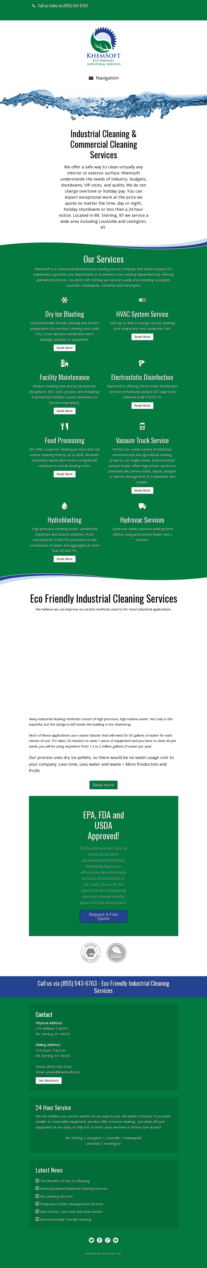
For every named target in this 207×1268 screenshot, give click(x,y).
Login (119, 1253)
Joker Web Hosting (105, 1253)
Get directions (49, 1080)
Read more (103, 785)
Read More (65, 348)
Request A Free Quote (103, 916)
